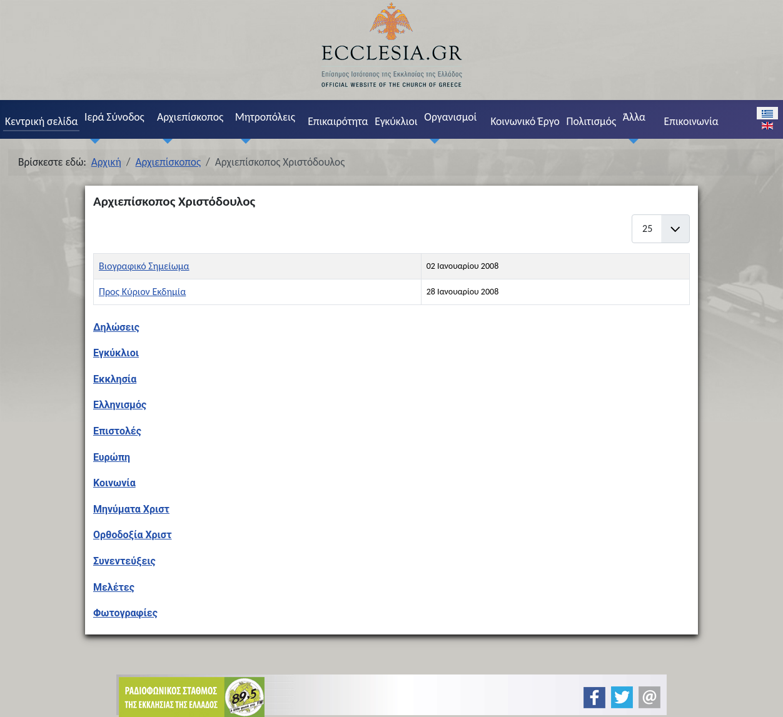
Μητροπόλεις (265, 117)
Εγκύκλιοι (396, 121)
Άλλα (634, 117)
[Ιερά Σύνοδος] (92, 141)
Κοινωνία (114, 483)
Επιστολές (117, 431)
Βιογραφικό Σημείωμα (144, 266)
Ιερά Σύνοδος (114, 117)
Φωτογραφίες (125, 613)
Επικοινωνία (691, 121)
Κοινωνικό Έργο (524, 121)
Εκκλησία (114, 379)
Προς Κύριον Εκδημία (142, 292)
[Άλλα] (630, 141)
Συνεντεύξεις (124, 561)
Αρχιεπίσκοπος (190, 117)
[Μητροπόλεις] (242, 141)
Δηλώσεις (116, 327)
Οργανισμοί (450, 117)
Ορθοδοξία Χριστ (132, 535)
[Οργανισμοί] (432, 141)
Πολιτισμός (591, 121)
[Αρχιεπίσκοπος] (164, 141)
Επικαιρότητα (338, 121)
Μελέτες (113, 587)
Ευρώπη (111, 457)
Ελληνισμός (119, 405)
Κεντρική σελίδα (41, 121)
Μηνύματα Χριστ (131, 509)
